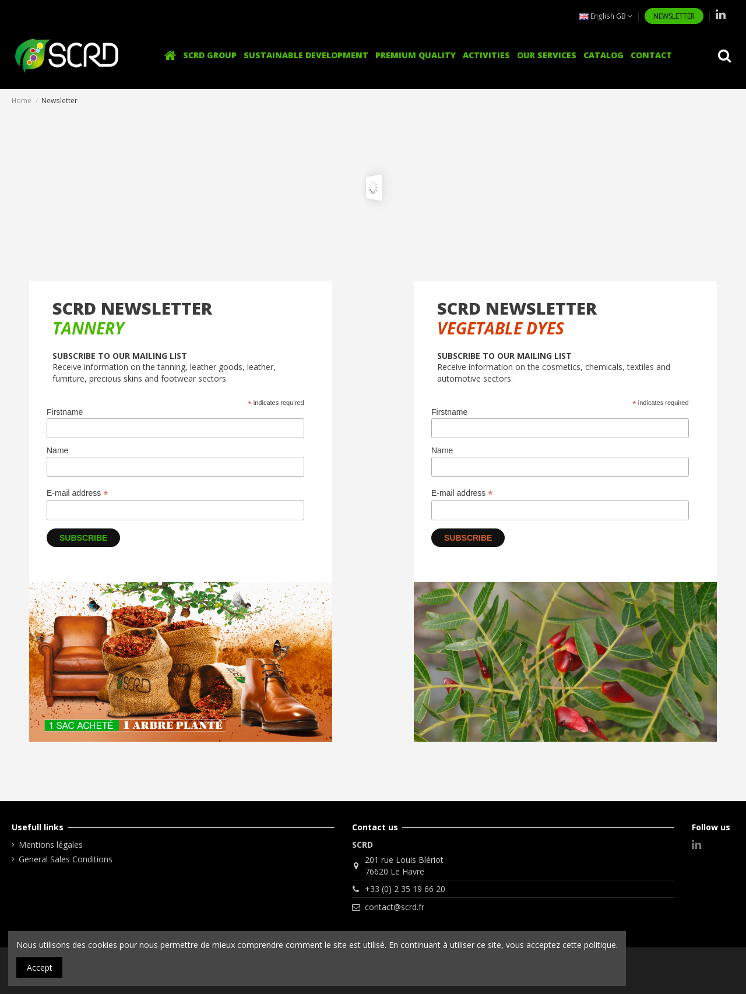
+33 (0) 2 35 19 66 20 (405, 888)
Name (57, 450)
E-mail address (77, 493)
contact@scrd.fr (394, 906)
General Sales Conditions (65, 859)
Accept (39, 967)
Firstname (65, 412)
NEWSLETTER (674, 16)
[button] (486, 56)
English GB (605, 16)
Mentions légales (51, 844)
